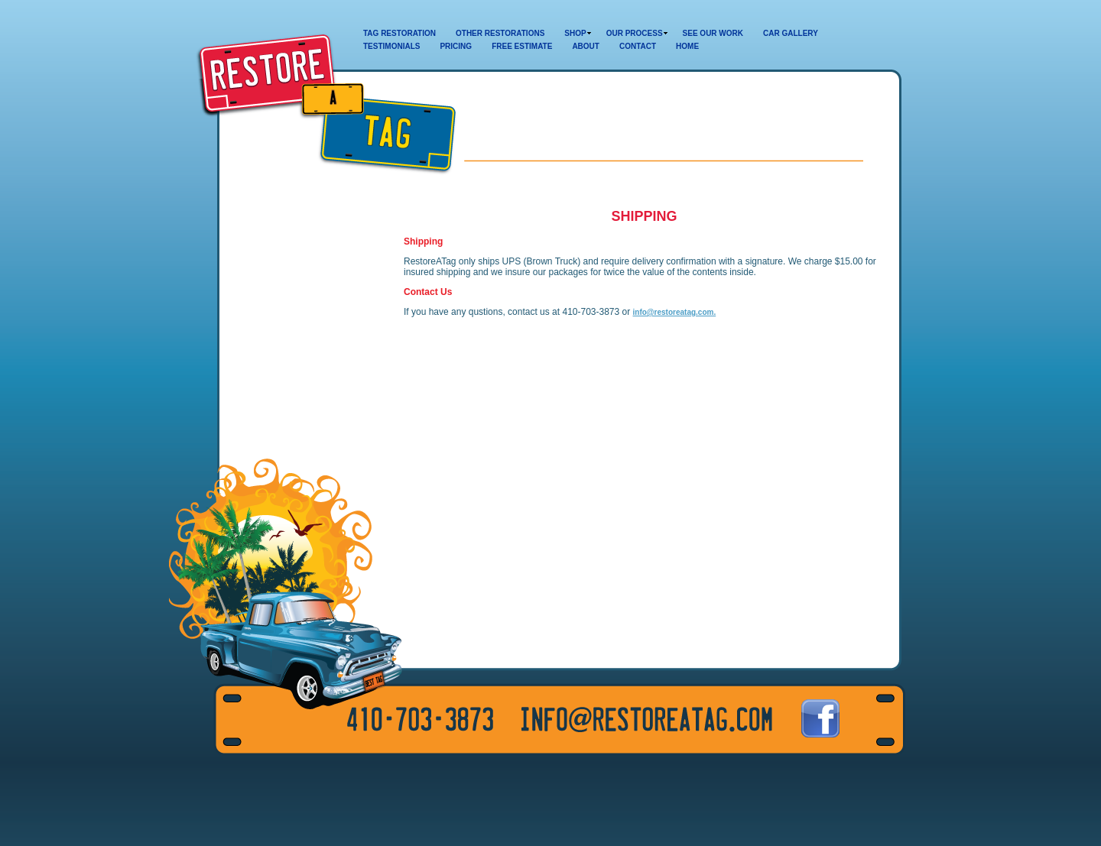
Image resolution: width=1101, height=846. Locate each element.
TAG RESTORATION (399, 33)
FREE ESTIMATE (522, 46)
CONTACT (637, 46)
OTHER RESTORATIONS (500, 33)
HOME (687, 46)
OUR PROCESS (634, 33)
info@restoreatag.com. (674, 312)
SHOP (575, 33)
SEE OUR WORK (713, 33)
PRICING (456, 46)
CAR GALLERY (790, 33)
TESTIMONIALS (391, 46)
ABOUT (585, 46)
